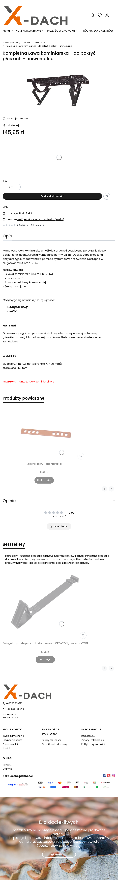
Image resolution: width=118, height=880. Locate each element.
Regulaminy (88, 736)
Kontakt (7, 748)
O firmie (7, 768)
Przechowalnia (11, 744)
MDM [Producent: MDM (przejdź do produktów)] (5, 207)
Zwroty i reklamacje (92, 740)
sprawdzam (58, 854)
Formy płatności (51, 740)
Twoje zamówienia (13, 736)
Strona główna (10, 42)
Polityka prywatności (93, 744)
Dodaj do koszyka (52, 196)
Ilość (5, 181)
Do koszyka (44, 480)
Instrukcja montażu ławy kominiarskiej (27, 381)
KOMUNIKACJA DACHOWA (34, 42)
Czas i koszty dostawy (54, 744)
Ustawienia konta (12, 740)
